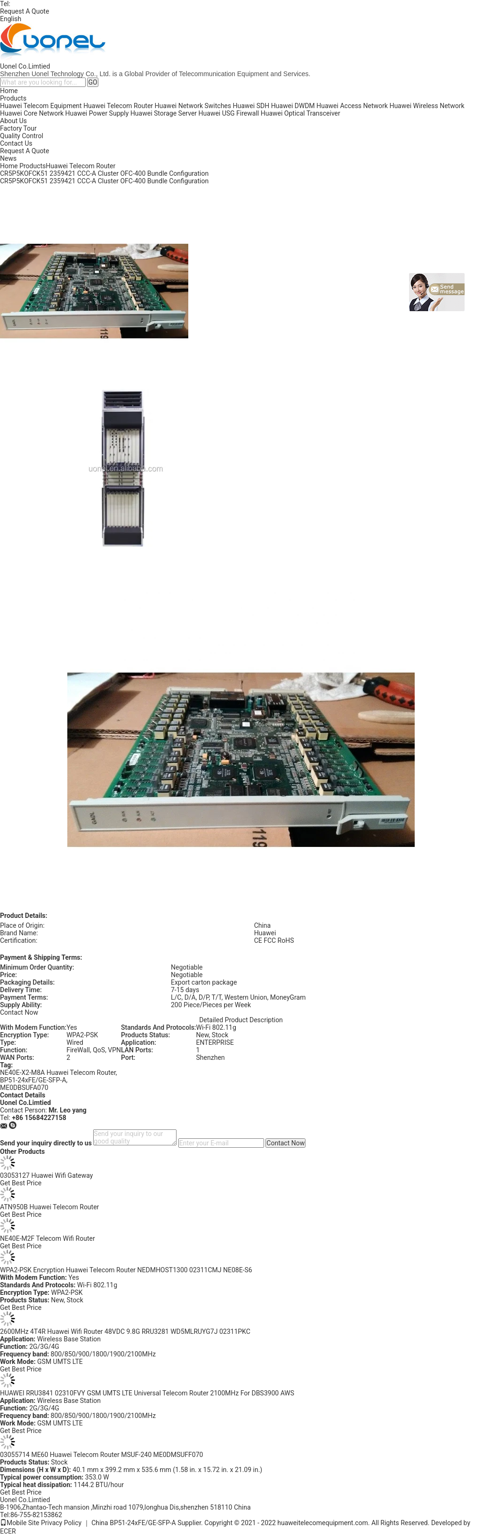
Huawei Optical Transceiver (300, 113)
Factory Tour (18, 128)
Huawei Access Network (352, 106)
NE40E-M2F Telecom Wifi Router (47, 1238)
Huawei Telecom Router (118, 106)
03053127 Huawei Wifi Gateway (46, 1175)
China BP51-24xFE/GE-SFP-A (133, 1523)
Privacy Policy (61, 1523)
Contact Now (19, 1012)
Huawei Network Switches (193, 106)
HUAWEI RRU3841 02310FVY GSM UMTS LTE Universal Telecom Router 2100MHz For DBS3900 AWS (147, 1393)
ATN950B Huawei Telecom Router (49, 1207)
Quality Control (21, 136)
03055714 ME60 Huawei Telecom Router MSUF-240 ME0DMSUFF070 (101, 1454)
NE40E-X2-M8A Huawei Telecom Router (58, 1072)
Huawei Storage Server (163, 113)
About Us (13, 121)
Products (13, 98)
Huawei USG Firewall (229, 113)
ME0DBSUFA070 (24, 1087)
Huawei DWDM (293, 106)
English (10, 19)
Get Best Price (20, 1183)
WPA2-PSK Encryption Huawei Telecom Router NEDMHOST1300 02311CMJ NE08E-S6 (126, 1270)
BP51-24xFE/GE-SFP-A (33, 1080)
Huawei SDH (251, 106)
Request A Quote (24, 11)
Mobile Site (20, 1523)
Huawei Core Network (32, 113)
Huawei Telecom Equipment (41, 106)
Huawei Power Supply (97, 113)
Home (9, 90)
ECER (8, 1531)
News (8, 158)
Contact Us (16, 143)
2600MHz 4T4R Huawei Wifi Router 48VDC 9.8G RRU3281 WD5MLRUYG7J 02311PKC (125, 1331)
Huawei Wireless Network (426, 106)
